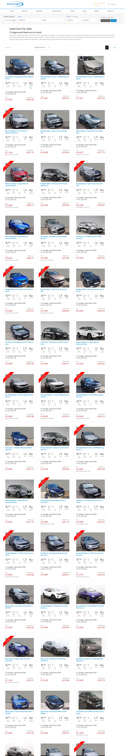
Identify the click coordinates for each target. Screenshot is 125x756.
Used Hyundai (14, 690)
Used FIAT (12, 685)
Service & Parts (56, 11)
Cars (20, 16)
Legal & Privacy (13, 700)
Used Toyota (13, 692)
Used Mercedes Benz (16, 687)
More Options (105, 20)
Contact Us (110, 11)
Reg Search (110, 17)
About (84, 11)
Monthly (75, 16)
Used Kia (12, 683)
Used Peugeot (14, 688)
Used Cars (24, 11)
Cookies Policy (24, 700)
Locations (34, 676)
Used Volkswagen (15, 694)
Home (12, 11)
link (19, 730)
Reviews (96, 11)
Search (113, 20)
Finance (72, 11)
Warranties (39, 11)
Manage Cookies (34, 700)
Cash (69, 16)
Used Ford (13, 677)
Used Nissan (13, 679)
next (114, 47)
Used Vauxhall (14, 681)
